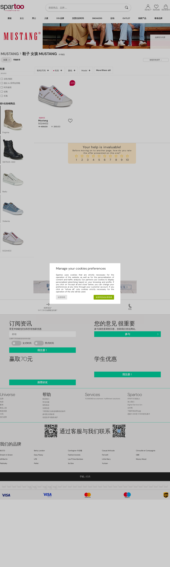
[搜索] (126, 7)
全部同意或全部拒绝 (104, 297)
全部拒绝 (61, 297)
